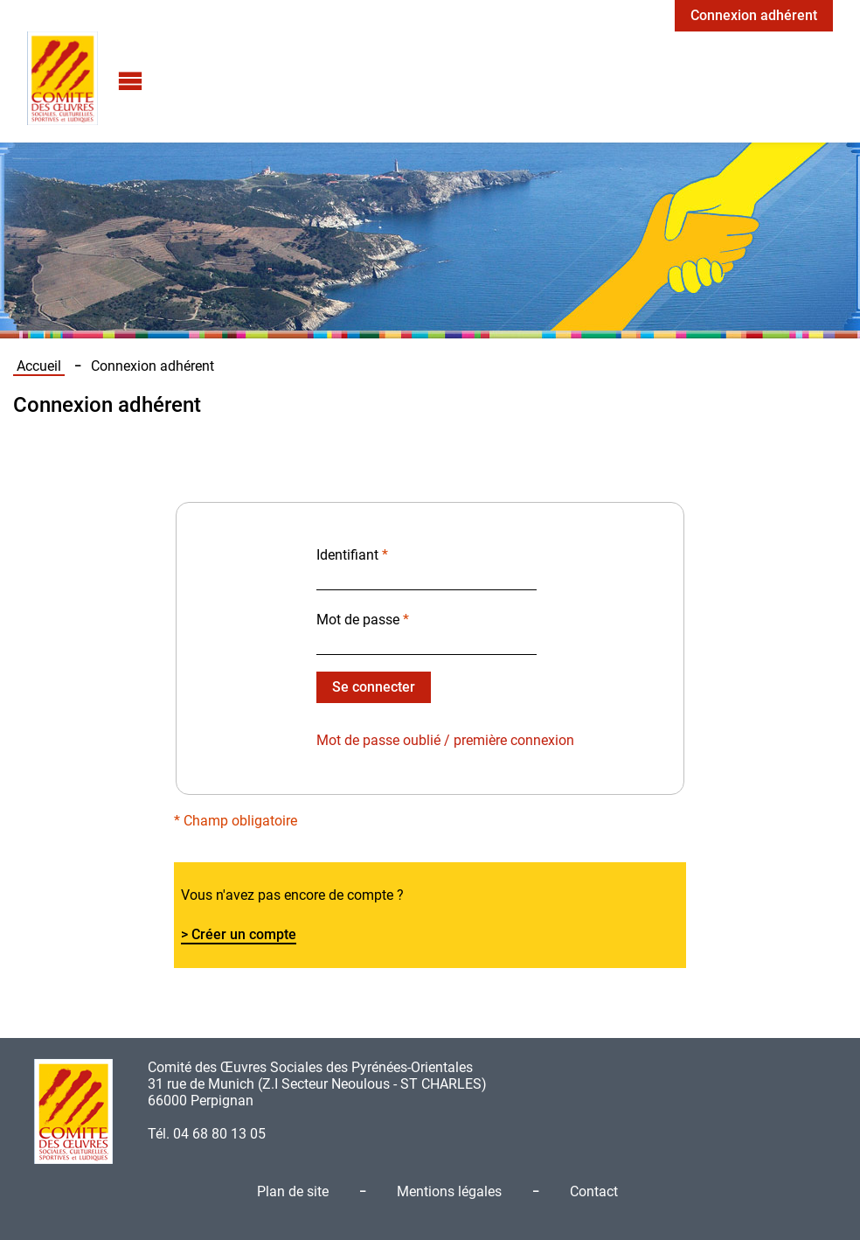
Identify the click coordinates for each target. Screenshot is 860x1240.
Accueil (39, 366)
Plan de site (293, 1191)
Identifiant (352, 555)
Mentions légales (449, 1191)
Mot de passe (362, 619)
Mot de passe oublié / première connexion (445, 740)
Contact (594, 1191)
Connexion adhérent (753, 15)
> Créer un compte (238, 934)
